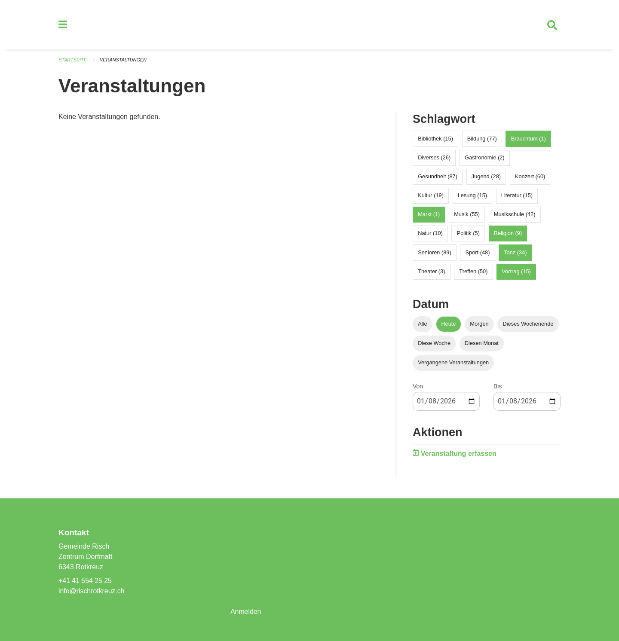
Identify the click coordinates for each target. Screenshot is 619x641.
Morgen (479, 324)
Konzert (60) (530, 177)
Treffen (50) (473, 272)
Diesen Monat (482, 343)
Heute (448, 324)
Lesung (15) (472, 195)
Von (418, 386)
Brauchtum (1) (528, 139)
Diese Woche (434, 343)
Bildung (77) (482, 139)
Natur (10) (430, 234)
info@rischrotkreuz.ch (91, 591)
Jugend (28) (486, 177)
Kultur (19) (431, 195)
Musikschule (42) (515, 215)
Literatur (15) (517, 195)
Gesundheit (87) (437, 177)
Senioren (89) (434, 253)
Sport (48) (478, 253)
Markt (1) (429, 215)
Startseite (72, 60)
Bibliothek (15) (435, 139)
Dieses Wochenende (528, 324)
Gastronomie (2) (484, 158)
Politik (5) (468, 234)
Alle (422, 324)
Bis (497, 386)
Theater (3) (431, 272)
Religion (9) (508, 234)
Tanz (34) (515, 253)
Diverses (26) (434, 158)
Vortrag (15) (516, 272)
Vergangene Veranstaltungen (453, 363)
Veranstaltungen (123, 60)
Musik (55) (467, 215)
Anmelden (245, 611)
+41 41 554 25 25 (85, 580)
